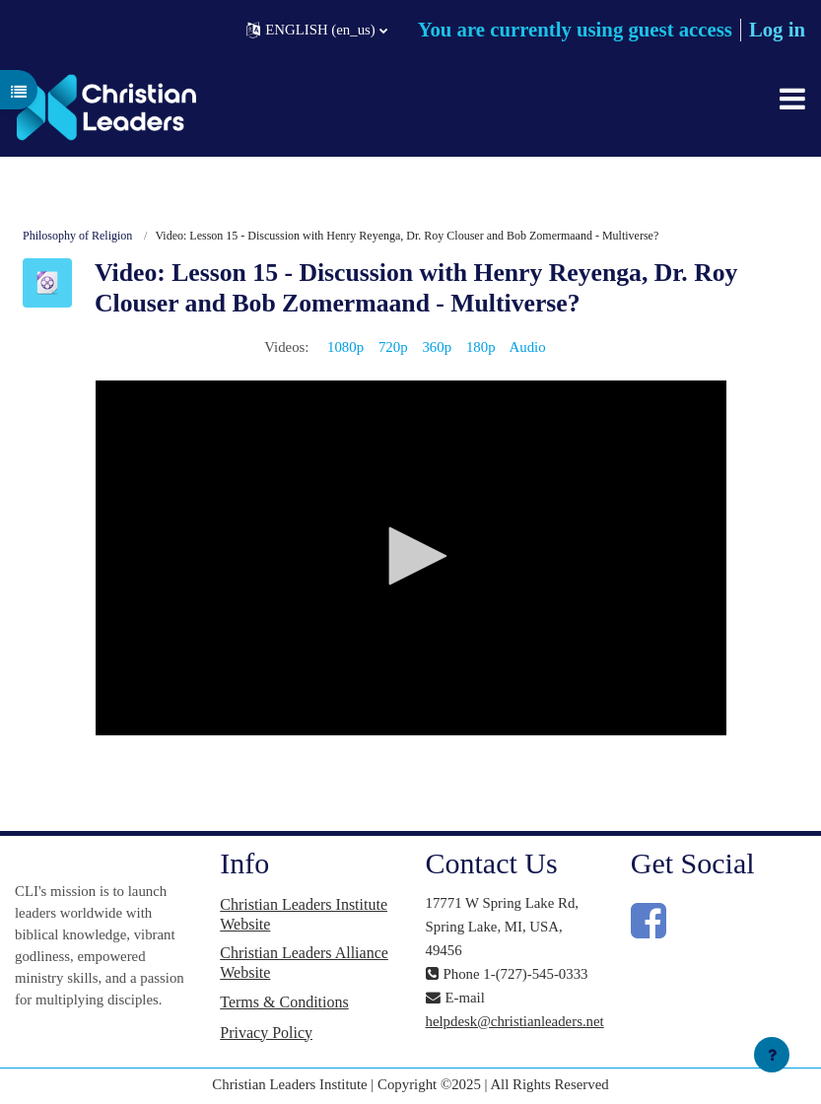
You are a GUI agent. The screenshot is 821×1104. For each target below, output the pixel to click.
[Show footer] (771, 1054)
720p (393, 347)
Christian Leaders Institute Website (303, 914)
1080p (345, 347)
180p (481, 347)
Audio (528, 347)
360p (436, 347)
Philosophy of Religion (77, 235)
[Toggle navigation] (792, 98)
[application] (411, 557)
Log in (777, 29)
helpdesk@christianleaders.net (515, 1021)
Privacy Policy (266, 1032)
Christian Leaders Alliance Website (304, 962)
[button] (317, 30)
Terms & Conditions (284, 1002)
